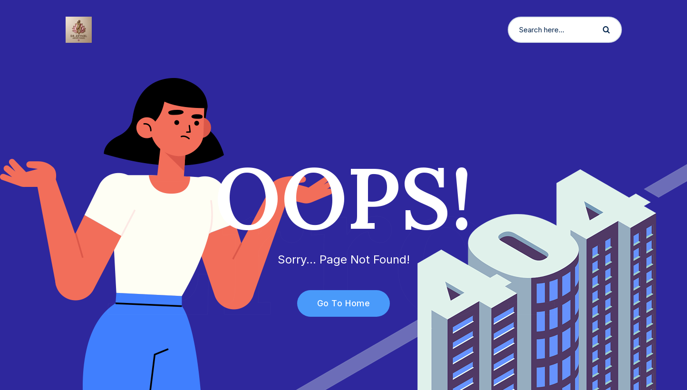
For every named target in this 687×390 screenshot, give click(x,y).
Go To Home (338, 303)
